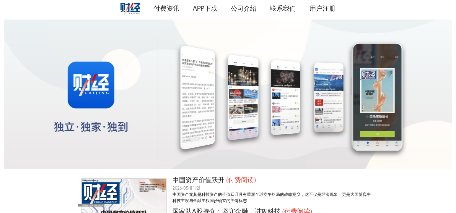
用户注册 (323, 8)
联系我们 (283, 8)
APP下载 (205, 8)
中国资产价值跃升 (198, 180)
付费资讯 (167, 8)
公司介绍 (244, 8)
